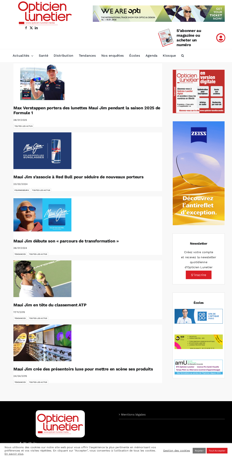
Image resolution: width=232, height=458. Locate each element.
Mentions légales (133, 414)
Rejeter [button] (199, 450)
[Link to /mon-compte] (220, 37)
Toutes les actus (23, 126)
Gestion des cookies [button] (176, 450)
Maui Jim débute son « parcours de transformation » (66, 241)
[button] (182, 55)
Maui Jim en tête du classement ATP (49, 305)
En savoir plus (14, 453)
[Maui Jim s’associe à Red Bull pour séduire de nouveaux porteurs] (42, 150)
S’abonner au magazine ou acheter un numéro (189, 37)
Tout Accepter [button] (217, 450)
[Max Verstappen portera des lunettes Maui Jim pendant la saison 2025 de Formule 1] (42, 81)
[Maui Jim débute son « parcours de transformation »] (42, 214)
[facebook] (26, 27)
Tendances (20, 254)
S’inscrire (198, 275)
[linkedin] (36, 27)
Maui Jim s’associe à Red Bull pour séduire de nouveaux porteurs (78, 177)
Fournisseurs (21, 190)
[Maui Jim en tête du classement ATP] (42, 278)
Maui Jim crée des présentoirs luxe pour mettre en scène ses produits (83, 369)
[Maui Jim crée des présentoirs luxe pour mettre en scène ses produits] (42, 343)
